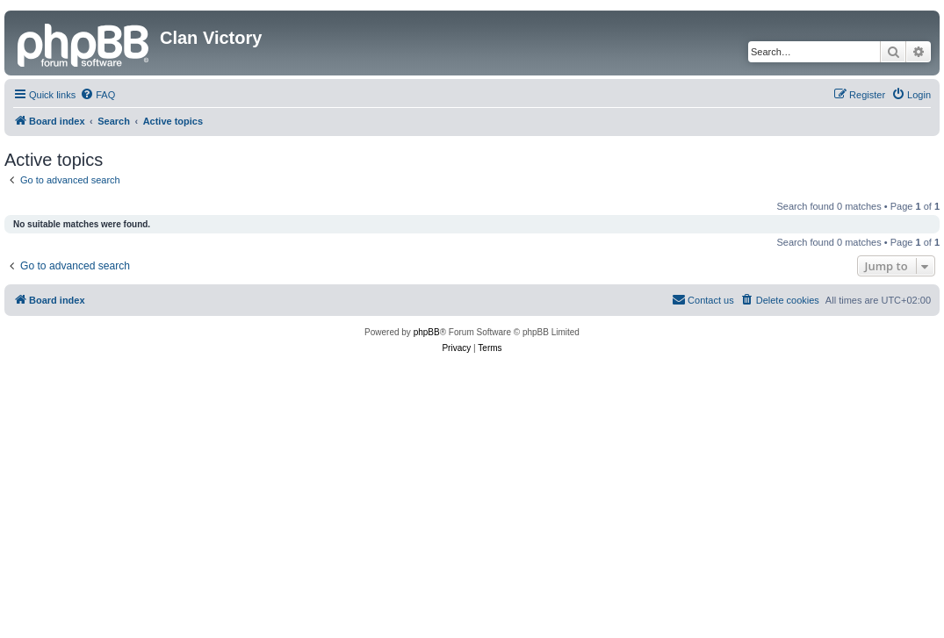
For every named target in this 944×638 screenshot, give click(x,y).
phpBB (427, 332)
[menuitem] (97, 94)
